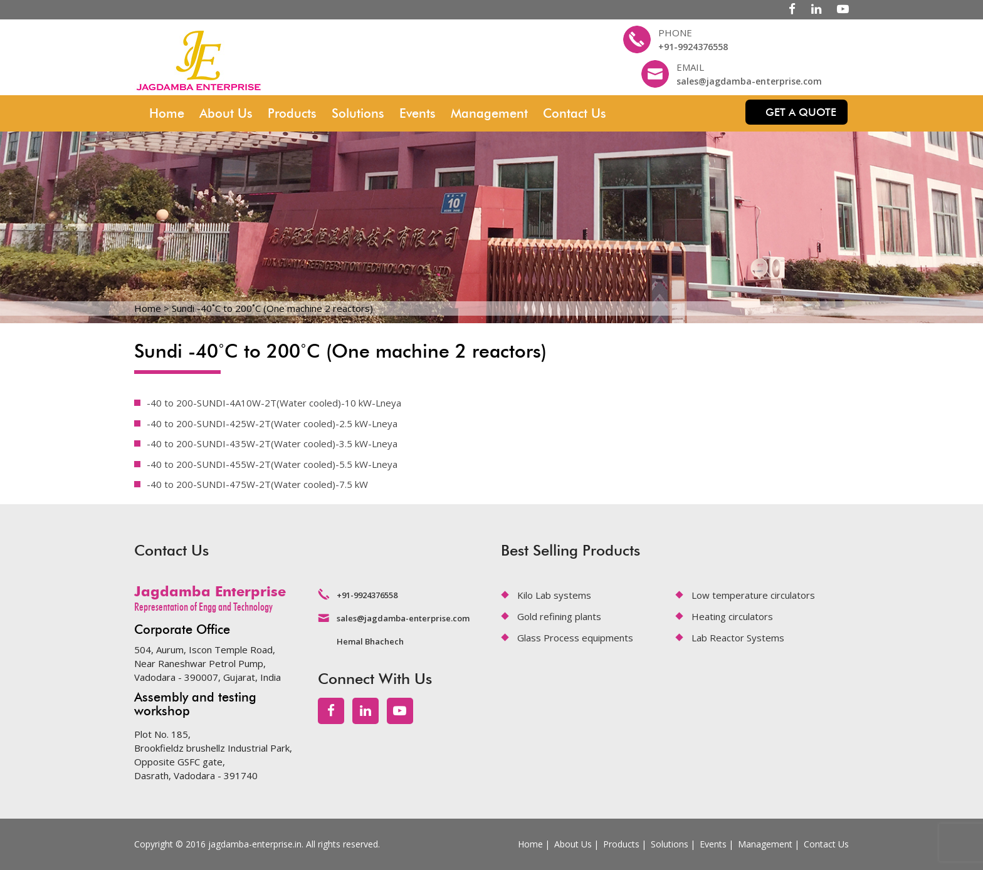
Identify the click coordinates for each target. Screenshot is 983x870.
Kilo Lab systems (554, 595)
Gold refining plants (559, 616)
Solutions (358, 113)
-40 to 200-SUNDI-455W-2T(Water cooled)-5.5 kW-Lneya (272, 464)
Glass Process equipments (575, 637)
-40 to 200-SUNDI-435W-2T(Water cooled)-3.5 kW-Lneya (272, 443)
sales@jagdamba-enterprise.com (749, 81)
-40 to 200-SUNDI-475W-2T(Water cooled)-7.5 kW (257, 484)
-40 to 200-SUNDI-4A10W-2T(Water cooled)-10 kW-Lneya (274, 402)
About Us (226, 113)
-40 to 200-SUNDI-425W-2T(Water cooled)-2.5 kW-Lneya (272, 423)
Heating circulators (732, 616)
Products (292, 113)
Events (417, 113)
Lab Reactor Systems (737, 637)
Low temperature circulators (753, 595)
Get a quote (800, 112)
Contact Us (574, 113)
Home (166, 113)
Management (489, 113)
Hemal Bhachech (370, 641)
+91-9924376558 (693, 47)
